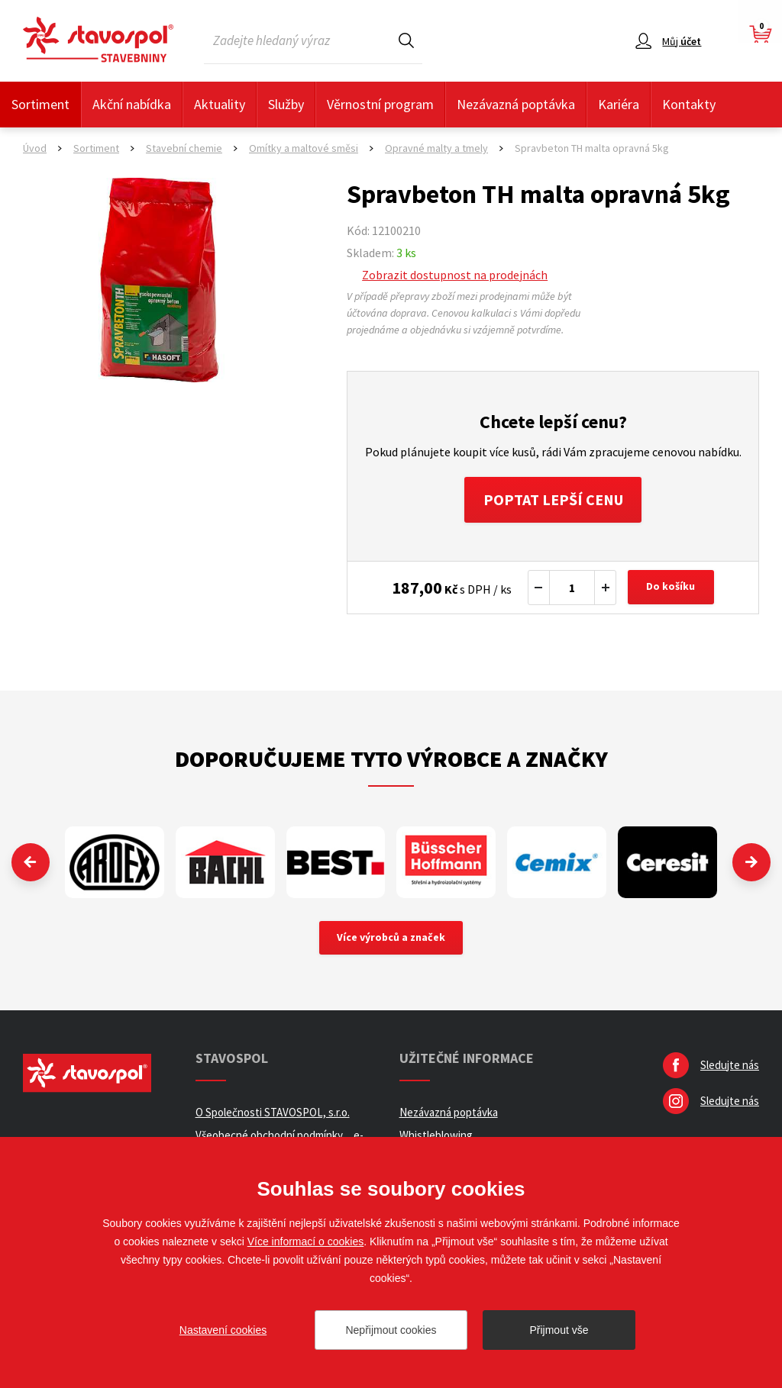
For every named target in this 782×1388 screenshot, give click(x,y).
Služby (286, 104)
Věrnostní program (380, 104)
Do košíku (671, 587)
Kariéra (618, 104)
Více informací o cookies (305, 1241)
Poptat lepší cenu (553, 499)
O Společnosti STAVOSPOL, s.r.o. (273, 1112)
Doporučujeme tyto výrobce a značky (391, 758)
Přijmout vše (558, 1330)
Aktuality (219, 104)
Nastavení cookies (223, 1330)
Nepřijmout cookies (390, 1330)
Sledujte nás (729, 1065)
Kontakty (689, 104)
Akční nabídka (131, 104)
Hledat (406, 40)
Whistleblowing (436, 1135)
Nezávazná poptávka (516, 104)
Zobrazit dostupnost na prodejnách (455, 274)
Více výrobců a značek (391, 938)
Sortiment (40, 104)
